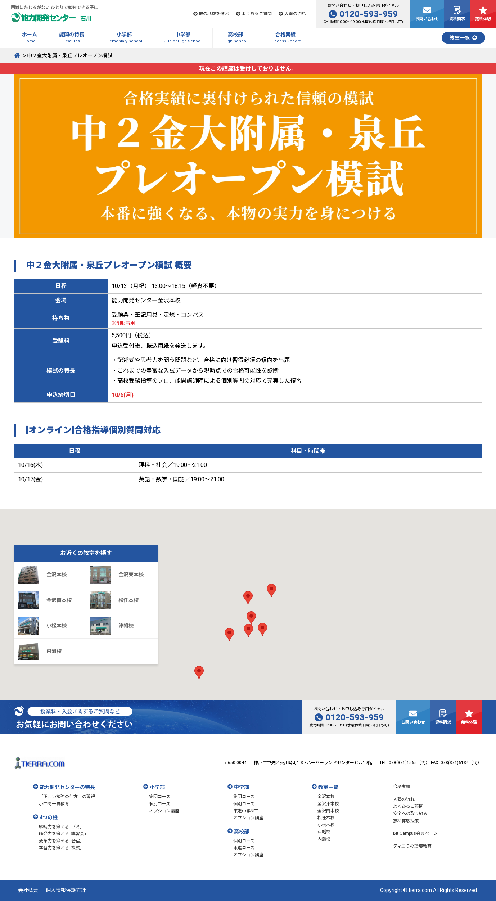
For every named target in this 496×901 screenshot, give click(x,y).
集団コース (159, 796)
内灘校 (323, 839)
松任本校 (326, 817)
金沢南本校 (328, 811)
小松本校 (326, 825)
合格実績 (401, 786)
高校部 (241, 831)
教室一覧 (328, 787)
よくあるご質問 (408, 806)
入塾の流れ (404, 799)
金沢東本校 (328, 803)
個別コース (159, 803)
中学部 (241, 787)
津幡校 (323, 831)
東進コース (243, 847)
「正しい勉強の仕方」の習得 (67, 796)
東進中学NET (245, 811)
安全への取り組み (410, 813)
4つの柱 (49, 817)
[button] (251, 618)
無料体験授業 (406, 820)
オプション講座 (164, 811)
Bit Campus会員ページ (415, 833)
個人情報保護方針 (66, 890)
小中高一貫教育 (54, 803)
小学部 (157, 787)
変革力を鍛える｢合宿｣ (60, 840)
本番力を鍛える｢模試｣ (60, 847)
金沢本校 (326, 796)
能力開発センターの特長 (67, 787)
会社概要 (28, 890)
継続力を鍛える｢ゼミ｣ (60, 826)
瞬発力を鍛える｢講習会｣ (62, 833)
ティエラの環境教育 (412, 846)
